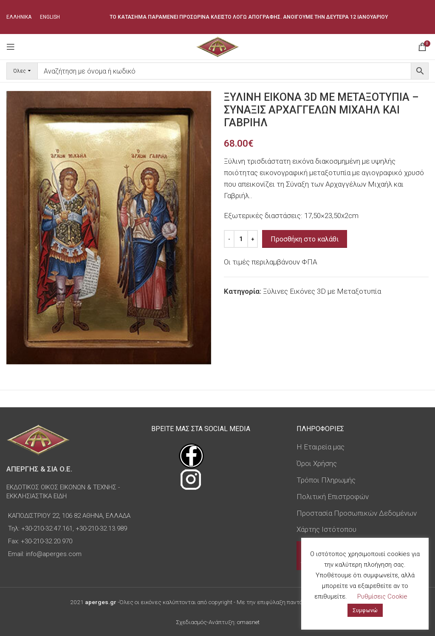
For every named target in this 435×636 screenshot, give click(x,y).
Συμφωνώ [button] (365, 610)
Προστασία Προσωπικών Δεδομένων (357, 513)
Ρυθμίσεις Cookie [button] (382, 596)
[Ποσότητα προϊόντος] (240, 239)
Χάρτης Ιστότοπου (326, 529)
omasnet (248, 622)
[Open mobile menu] (10, 46)
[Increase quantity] (252, 239)
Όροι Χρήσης (317, 463)
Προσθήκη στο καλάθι (305, 239)
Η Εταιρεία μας (321, 447)
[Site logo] (217, 46)
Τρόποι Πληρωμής (326, 480)
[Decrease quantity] (229, 239)
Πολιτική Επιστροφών (333, 496)
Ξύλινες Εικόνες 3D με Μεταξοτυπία (322, 291)
